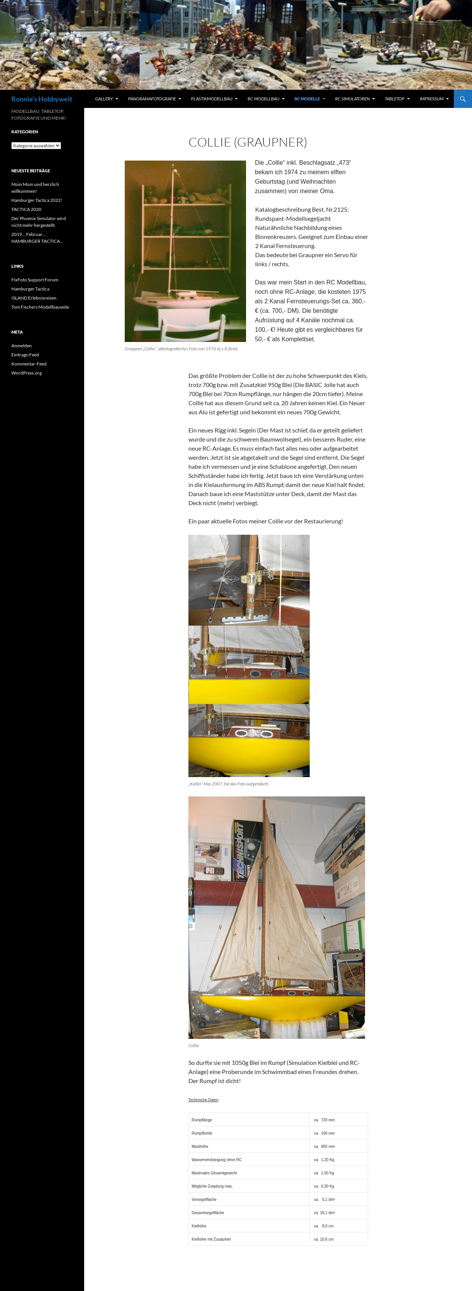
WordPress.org (26, 373)
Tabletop (395, 98)
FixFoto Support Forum (34, 280)
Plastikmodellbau (211, 98)
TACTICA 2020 (26, 209)
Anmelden (21, 345)
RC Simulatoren (352, 98)
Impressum (432, 98)
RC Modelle (307, 98)
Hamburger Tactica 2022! (36, 200)
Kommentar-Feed (29, 364)
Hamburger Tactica (30, 289)
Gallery (104, 98)
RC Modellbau (263, 98)
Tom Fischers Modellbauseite (40, 307)
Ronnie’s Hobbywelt (41, 99)
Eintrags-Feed (25, 354)
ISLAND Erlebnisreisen (33, 298)
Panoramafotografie (152, 98)
